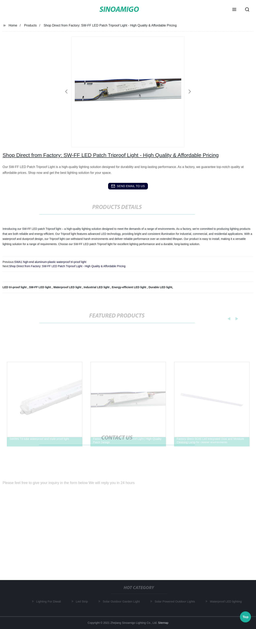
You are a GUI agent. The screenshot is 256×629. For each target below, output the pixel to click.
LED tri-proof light (15, 287)
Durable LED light (160, 287)
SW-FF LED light (40, 287)
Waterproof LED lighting (227, 601)
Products (30, 25)
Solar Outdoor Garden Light (122, 601)
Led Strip (83, 601)
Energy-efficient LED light (129, 287)
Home (13, 25)
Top (246, 617)
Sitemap (163, 622)
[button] (234, 10)
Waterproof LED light (67, 287)
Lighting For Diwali (49, 601)
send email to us (128, 186)
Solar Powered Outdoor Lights (176, 601)
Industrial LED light (97, 287)
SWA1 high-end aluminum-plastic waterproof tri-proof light (50, 262)
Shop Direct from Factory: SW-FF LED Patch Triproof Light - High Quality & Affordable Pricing (67, 266)
